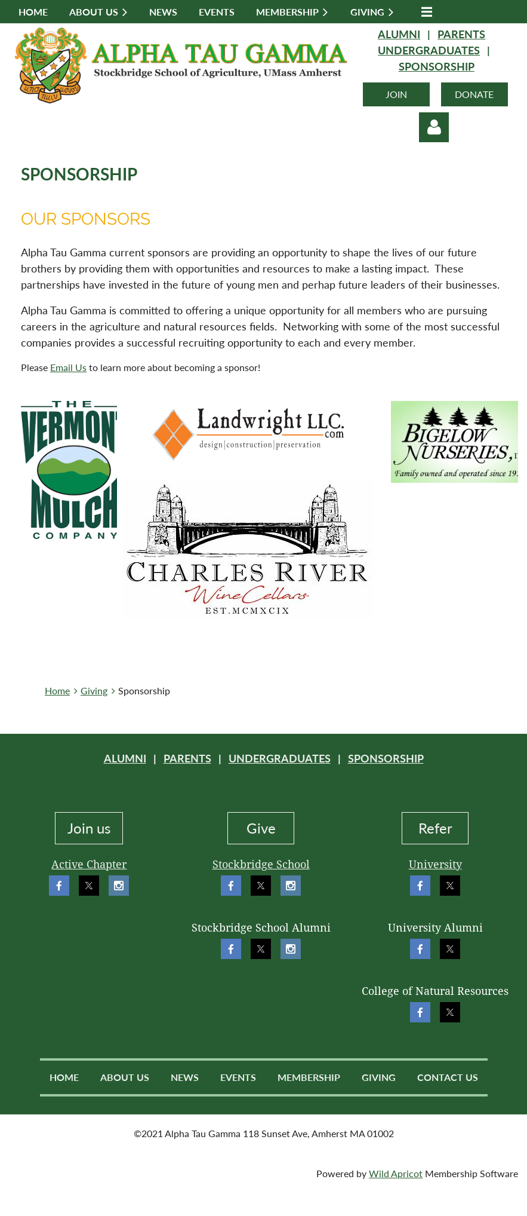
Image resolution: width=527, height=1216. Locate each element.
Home (57, 690)
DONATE (474, 94)
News (185, 1077)
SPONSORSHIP (436, 66)
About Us (124, 1077)
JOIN (396, 94)
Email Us (68, 367)
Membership (309, 1077)
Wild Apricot (396, 1173)
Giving (94, 690)
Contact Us (447, 1077)
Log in (434, 127)
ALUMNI (399, 34)
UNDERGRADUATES (429, 50)
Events (238, 1077)
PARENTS (461, 34)
